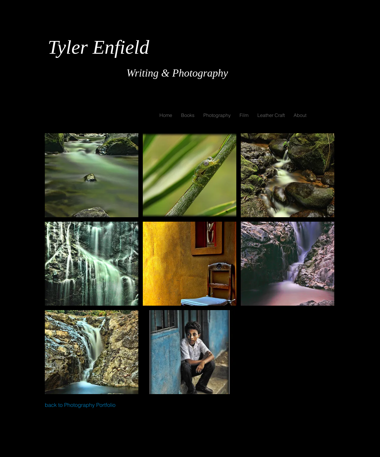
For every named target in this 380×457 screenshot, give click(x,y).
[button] (91, 175)
